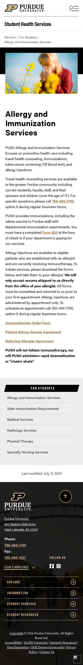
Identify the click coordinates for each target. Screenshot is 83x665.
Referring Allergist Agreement (29, 340)
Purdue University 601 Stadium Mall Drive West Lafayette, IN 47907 (21, 524)
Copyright (16, 633)
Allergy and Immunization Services (33, 397)
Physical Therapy (20, 441)
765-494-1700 (62, 201)
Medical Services (20, 419)
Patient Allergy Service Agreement (33, 331)
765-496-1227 (15, 557)
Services (10, 37)
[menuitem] (41, 397)
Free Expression (18, 647)
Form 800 (50, 232)
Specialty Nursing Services (27, 452)
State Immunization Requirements (33, 408)
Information (41, 593)
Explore (41, 582)
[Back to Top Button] (65, 497)
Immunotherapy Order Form (27, 322)
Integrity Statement (63, 643)
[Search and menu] (73, 8)
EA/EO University (36, 643)
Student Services (41, 604)
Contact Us (46, 652)
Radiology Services (21, 430)
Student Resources (41, 614)
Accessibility (13, 643)
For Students (28, 37)
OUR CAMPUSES (16, 567)
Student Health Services (27, 23)
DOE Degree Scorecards (47, 647)
